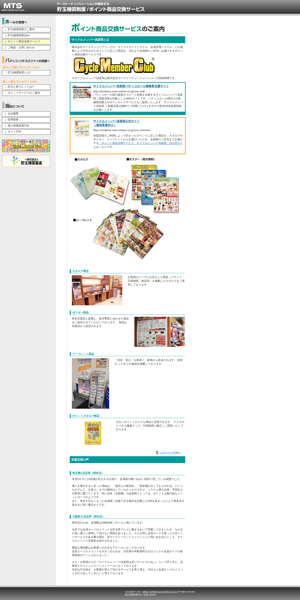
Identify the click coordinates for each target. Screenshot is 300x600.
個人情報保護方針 (18, 125)
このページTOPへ (170, 452)
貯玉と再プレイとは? (21, 86)
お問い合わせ (149, 594)
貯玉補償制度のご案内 (21, 29)
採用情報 (13, 119)
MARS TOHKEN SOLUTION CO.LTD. (160, 592)
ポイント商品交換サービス (24, 41)
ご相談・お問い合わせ (21, 47)
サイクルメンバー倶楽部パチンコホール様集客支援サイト (131, 86)
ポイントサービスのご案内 (24, 92)
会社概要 (13, 113)
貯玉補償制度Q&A (19, 35)
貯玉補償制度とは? (19, 72)
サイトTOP (14, 131)
